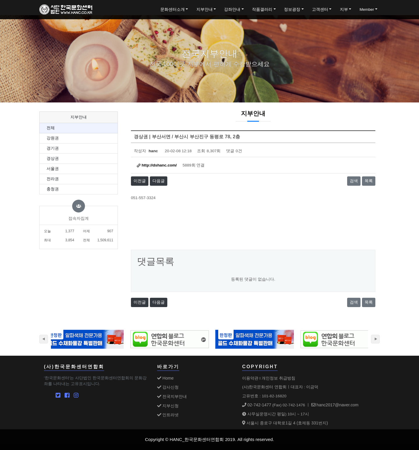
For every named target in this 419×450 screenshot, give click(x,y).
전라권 (53, 179)
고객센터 (320, 9)
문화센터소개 (172, 9)
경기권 (53, 148)
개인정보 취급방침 (278, 378)
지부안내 (204, 9)
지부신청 (168, 405)
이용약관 (250, 378)
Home (165, 378)
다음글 (158, 181)
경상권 (53, 158)
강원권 (53, 138)
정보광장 (292, 9)
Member (367, 9)
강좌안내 (232, 9)
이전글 (140, 181)
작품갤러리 (262, 9)
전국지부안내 (172, 396)
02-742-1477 (256, 405)
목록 (369, 181)
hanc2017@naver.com (334, 405)
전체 (51, 128)
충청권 (53, 189)
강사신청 (168, 387)
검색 (354, 181)
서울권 (53, 168)
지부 (344, 9)
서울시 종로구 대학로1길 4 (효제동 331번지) (285, 423)
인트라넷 (168, 414)
